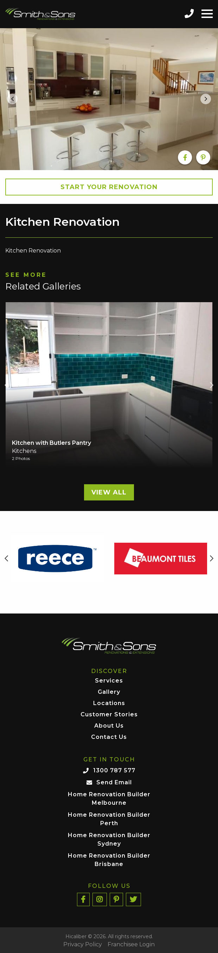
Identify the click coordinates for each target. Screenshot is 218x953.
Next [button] (211, 385)
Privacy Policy (82, 944)
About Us (109, 726)
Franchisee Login (131, 944)
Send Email (114, 782)
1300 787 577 (114, 770)
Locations (109, 703)
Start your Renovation (109, 187)
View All (109, 492)
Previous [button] (6, 385)
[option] (109, 99)
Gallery (109, 692)
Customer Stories (109, 715)
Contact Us (109, 737)
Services (109, 681)
